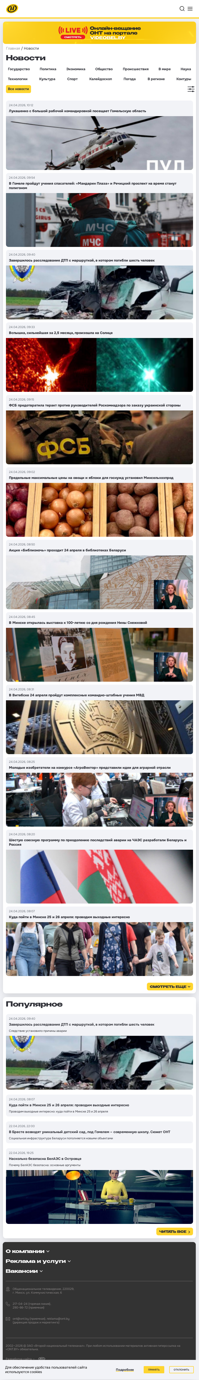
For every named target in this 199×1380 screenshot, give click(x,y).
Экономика (75, 69)
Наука (186, 69)
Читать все (172, 1232)
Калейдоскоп (100, 79)
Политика (48, 69)
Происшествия (136, 69)
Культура (47, 79)
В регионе (156, 79)
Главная (13, 48)
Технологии (18, 79)
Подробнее (125, 1370)
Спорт (72, 79)
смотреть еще (168, 987)
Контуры (183, 79)
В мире (165, 69)
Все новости (18, 89)
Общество (104, 69)
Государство (19, 69)
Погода (130, 79)
